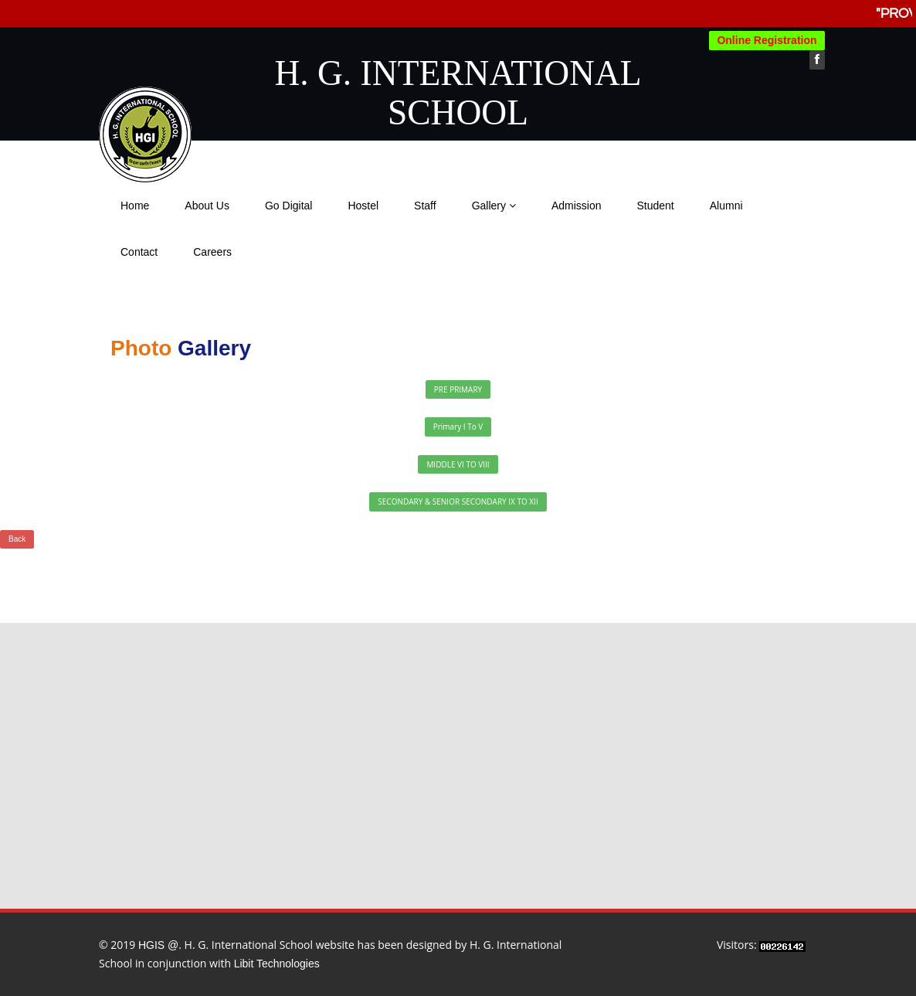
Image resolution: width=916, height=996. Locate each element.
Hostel (363, 205)
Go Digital (288, 205)
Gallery (494, 205)
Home (134, 205)
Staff (425, 205)
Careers (212, 252)
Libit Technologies (277, 963)
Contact (139, 252)
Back (16, 539)
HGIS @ (158, 945)
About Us (207, 205)
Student (654, 205)
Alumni (726, 205)
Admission (576, 205)
